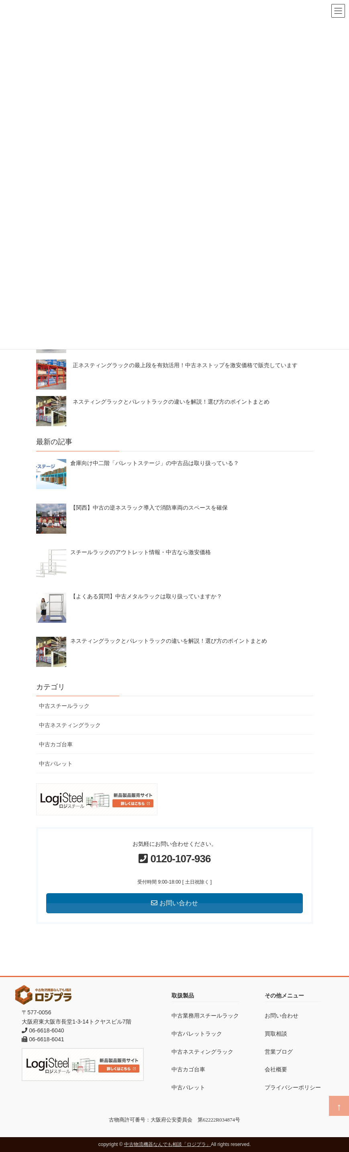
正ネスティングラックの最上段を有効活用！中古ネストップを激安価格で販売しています (185, 365)
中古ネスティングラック (70, 725)
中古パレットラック (196, 1033)
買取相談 (276, 1033)
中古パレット (56, 763)
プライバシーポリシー (293, 1087)
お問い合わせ (281, 1015)
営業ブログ (279, 1051)
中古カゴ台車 (56, 744)
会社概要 (276, 1069)
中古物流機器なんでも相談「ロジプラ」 (167, 1144)
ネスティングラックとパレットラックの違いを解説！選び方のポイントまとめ (171, 401)
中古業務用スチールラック (205, 1015)
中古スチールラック (64, 706)
